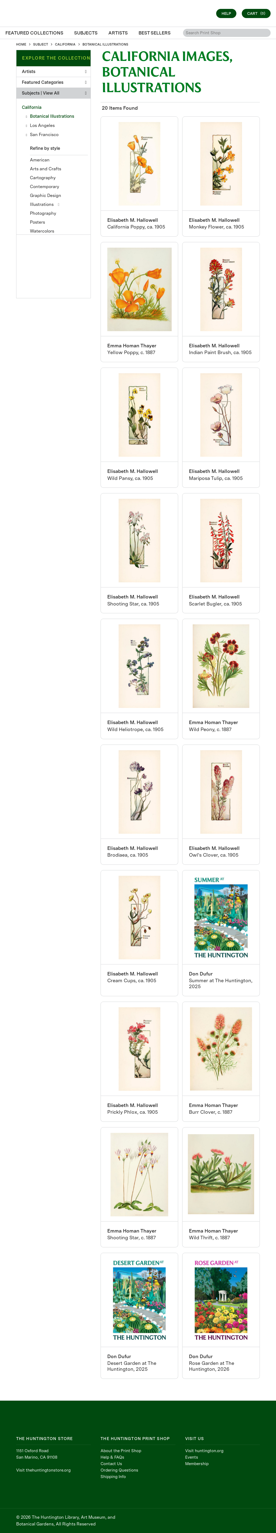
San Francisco (44, 134)
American (40, 159)
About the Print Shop (121, 1450)
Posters (37, 222)
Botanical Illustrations (52, 116)
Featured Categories (54, 82)
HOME (21, 44)
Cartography (43, 177)
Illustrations (42, 204)
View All (51, 93)
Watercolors (42, 231)
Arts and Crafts (45, 168)
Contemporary (44, 186)
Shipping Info (113, 1476)
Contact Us (111, 1463)
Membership (197, 1463)
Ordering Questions (119, 1470)
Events (191, 1457)
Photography (43, 213)
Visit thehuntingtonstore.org (43, 1470)
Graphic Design (45, 195)
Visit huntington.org (204, 1450)
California (32, 107)
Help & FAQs (112, 1457)
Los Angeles (42, 125)
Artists (54, 71)
